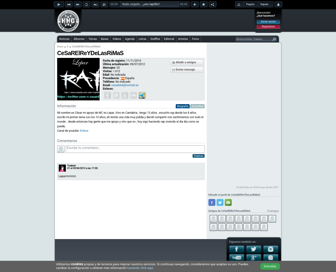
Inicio (60, 46)
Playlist (250, 4)
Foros (195, 39)
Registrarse (268, 26)
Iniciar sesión (268, 21)
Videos (116, 39)
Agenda (130, 39)
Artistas (183, 39)
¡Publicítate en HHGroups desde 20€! (257, 187)
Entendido (270, 266)
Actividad (197, 106)
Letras (142, 39)
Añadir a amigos (186, 62)
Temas (92, 39)
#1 (68, 168)
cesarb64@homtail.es (124, 85)
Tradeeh (71, 165)
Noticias (64, 39)
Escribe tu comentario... (135, 149)
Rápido (264, 4)
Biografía (182, 106)
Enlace (84, 130)
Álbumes (79, 39)
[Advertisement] (168, 20)
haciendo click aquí (140, 268)
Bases (105, 39)
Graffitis (155, 39)
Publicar (198, 155)
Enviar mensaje (185, 69)
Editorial (169, 39)
